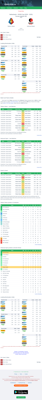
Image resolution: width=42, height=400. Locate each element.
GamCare (30, 382)
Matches (3, 8)
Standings (9, 8)
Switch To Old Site (21, 397)
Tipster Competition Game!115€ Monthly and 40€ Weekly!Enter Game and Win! (21, 353)
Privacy (15, 374)
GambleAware (13, 382)
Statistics (16, 8)
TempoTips (21, 11)
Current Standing (38, 244)
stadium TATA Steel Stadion (8, 103)
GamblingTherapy (21, 382)
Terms (21, 374)
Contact (26, 374)
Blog (26, 8)
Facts (21, 8)
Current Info (39, 135)
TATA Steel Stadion (14, 101)
